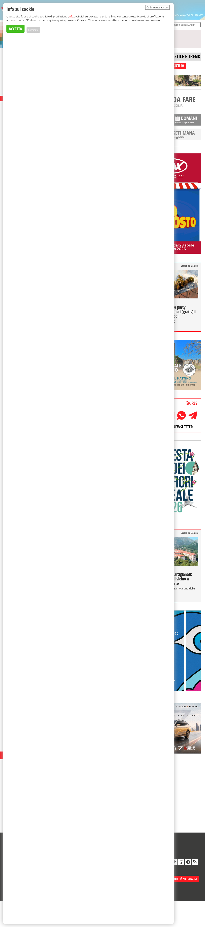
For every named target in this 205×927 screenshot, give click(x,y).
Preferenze (33, 30)
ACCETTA (15, 28)
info (71, 16)
